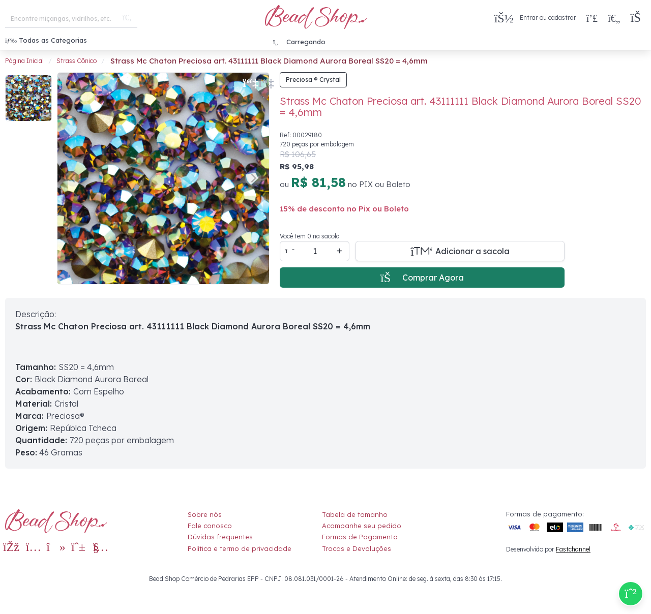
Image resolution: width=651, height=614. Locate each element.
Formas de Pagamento (360, 537)
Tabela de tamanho (355, 514)
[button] (638, 18)
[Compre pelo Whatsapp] (630, 593)
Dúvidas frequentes (220, 537)
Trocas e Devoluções (356, 548)
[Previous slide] (73, 178)
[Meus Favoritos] (614, 18)
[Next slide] (253, 178)
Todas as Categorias (46, 40)
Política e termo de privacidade (239, 548)
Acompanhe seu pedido (361, 525)
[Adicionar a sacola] (460, 251)
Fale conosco (210, 525)
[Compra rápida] (592, 18)
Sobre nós (205, 514)
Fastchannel (573, 549)
